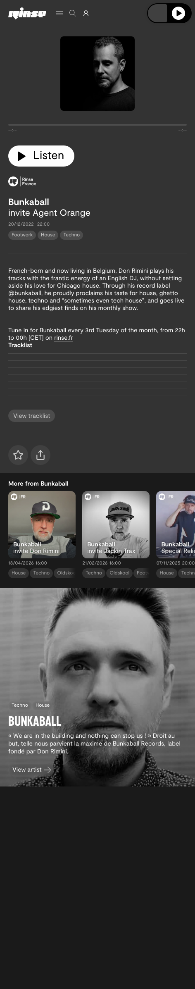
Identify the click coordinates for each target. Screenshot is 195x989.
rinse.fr (63, 337)
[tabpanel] (97, 126)
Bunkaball (28, 201)
